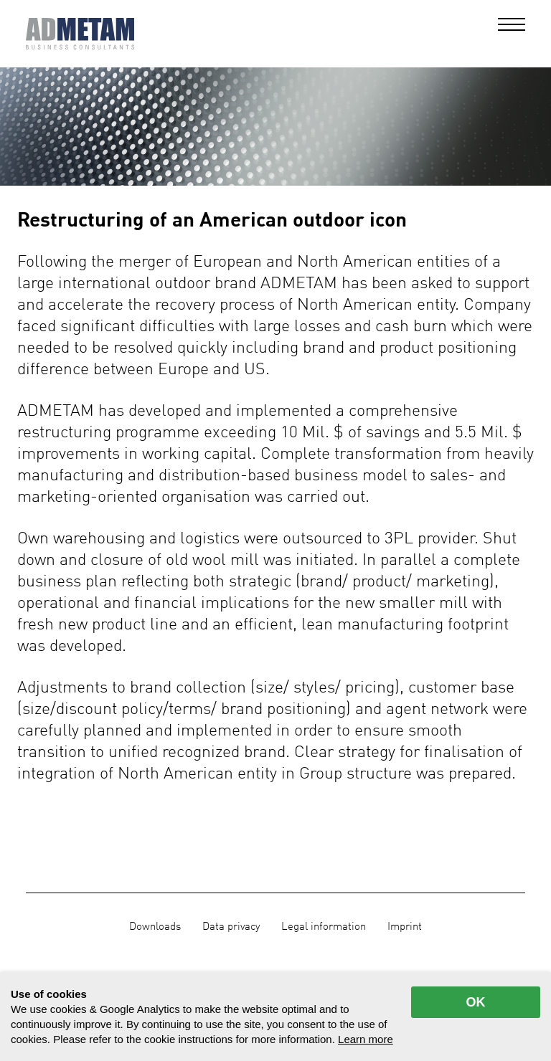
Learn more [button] (365, 1039)
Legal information (323, 927)
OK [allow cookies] (476, 1002)
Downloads (155, 927)
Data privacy (231, 927)
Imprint (404, 927)
